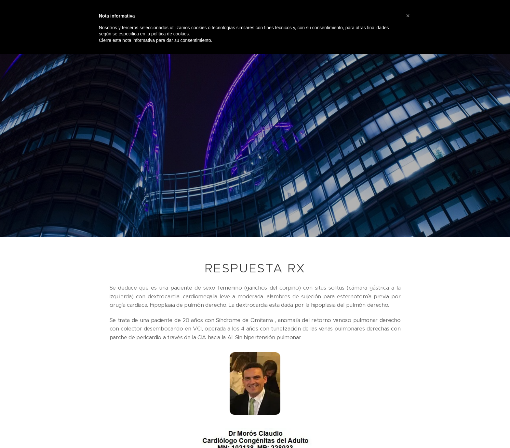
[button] (408, 15)
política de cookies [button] (170, 33)
